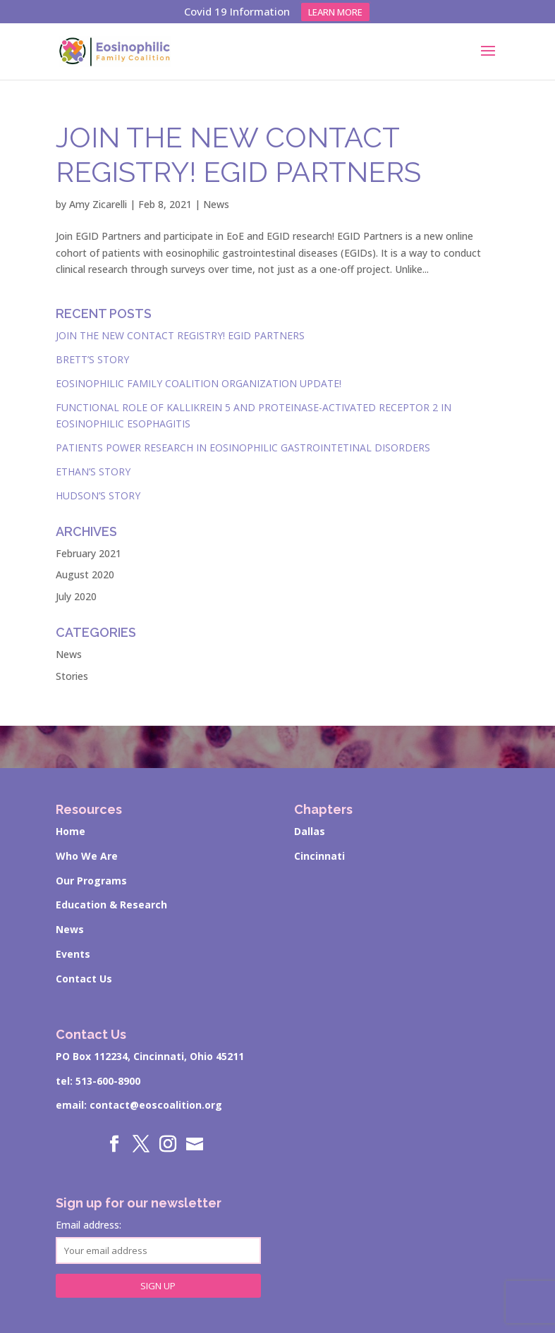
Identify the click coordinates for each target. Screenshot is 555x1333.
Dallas (309, 831)
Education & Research (111, 904)
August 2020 (85, 574)
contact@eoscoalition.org (156, 1105)
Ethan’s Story (93, 471)
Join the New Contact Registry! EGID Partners (180, 335)
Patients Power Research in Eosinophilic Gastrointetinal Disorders (243, 447)
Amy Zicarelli (98, 204)
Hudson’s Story (98, 495)
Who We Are (87, 856)
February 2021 (88, 553)
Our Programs (91, 880)
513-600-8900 (107, 1081)
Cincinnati (319, 856)
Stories (72, 676)
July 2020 (76, 596)
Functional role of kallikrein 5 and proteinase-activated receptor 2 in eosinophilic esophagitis (253, 416)
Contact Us (84, 978)
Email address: (158, 1241)
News (216, 204)
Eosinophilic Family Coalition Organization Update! (198, 383)
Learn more (335, 12)
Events (73, 954)
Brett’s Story (92, 359)
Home (70, 831)
